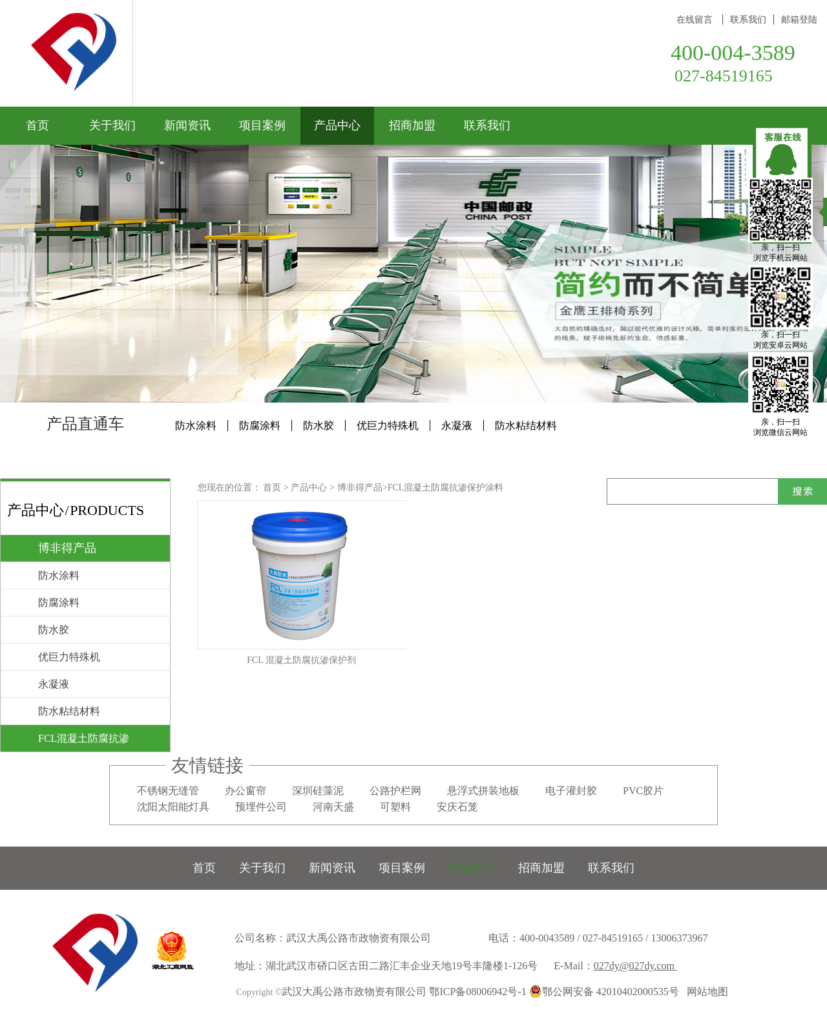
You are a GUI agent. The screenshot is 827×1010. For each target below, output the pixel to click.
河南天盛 (333, 806)
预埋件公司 (261, 806)
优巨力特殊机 (388, 425)
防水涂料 (195, 425)
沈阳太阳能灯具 (173, 806)
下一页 (544, 705)
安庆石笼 (457, 806)
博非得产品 (359, 487)
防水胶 (318, 425)
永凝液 (456, 425)
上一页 (463, 705)
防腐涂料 (259, 425)
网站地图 (705, 991)
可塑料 (395, 806)
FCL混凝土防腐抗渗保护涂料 (446, 487)
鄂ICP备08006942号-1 (477, 991)
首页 (37, 125)
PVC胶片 (643, 790)
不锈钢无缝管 (168, 790)
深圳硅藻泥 (318, 790)
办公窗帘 (245, 790)
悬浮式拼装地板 (483, 790)
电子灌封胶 (571, 790)
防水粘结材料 (526, 425)
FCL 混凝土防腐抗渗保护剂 (301, 660)
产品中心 (309, 487)
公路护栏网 (395, 790)
